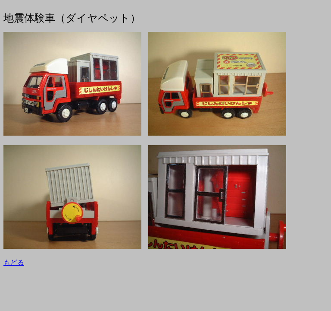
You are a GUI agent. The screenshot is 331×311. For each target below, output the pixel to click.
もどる (13, 262)
